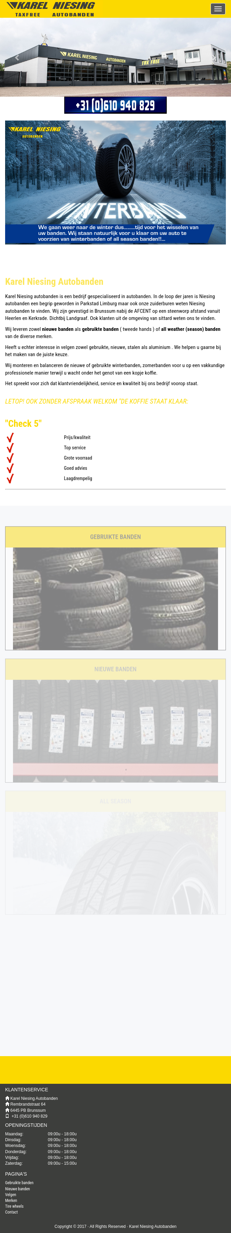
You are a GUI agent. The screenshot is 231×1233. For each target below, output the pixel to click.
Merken (11, 1200)
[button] (17, 57)
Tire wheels (14, 1206)
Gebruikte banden (19, 1182)
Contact (11, 1212)
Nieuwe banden (17, 1189)
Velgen (10, 1194)
